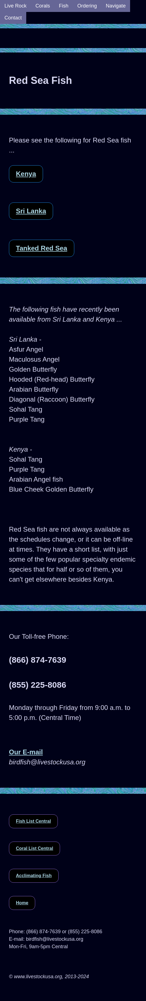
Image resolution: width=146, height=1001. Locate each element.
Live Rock (15, 6)
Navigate (116, 6)
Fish (63, 6)
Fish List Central (33, 821)
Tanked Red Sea (41, 248)
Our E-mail (26, 752)
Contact (13, 18)
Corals (42, 6)
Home (22, 902)
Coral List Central (34, 848)
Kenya (26, 173)
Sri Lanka (31, 211)
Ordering (87, 6)
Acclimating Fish (34, 875)
